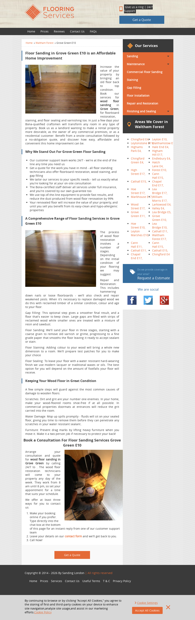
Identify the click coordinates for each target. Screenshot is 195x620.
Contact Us (77, 31)
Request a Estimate (150, 274)
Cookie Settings (147, 603)
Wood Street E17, (138, 206)
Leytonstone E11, (142, 143)
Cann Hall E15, (158, 176)
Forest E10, (159, 170)
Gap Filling (134, 88)
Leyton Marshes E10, (140, 233)
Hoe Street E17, (138, 191)
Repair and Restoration (142, 103)
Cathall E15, (139, 181)
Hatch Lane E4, (157, 164)
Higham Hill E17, (157, 153)
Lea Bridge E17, (159, 191)
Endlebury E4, (161, 158)
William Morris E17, (159, 198)
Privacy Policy (122, 581)
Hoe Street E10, (138, 225)
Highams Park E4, (137, 149)
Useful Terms (91, 581)
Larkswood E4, (161, 204)
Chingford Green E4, (137, 160)
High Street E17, (138, 172)
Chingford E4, (140, 139)
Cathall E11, (160, 231)
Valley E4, (158, 208)
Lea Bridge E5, (161, 212)
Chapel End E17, (158, 183)
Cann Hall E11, (136, 244)
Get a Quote (141, 20)
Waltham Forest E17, (159, 237)
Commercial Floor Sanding (144, 72)
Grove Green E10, (159, 218)
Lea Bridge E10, (159, 225)
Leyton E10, (159, 139)
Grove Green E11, (138, 214)
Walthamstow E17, (164, 143)
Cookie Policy (43, 612)
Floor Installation (138, 95)
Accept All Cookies (147, 610)
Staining (132, 80)
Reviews (59, 31)
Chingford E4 (161, 254)
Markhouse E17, (141, 197)
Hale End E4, (160, 147)
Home (31, 31)
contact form (73, 536)
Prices (44, 31)
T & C (106, 581)
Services (56, 581)
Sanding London (73, 573)
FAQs (93, 31)
